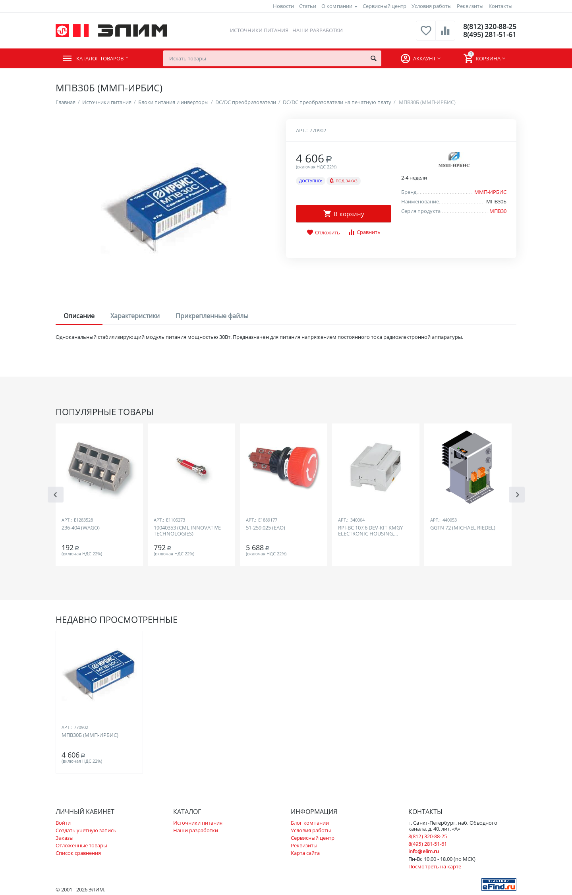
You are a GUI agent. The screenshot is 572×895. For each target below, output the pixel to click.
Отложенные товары (81, 845)
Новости (283, 6)
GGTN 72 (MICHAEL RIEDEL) (462, 528)
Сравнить (364, 232)
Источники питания (258, 30)
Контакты (500, 6)
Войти (63, 822)
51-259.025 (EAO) (265, 528)
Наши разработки (317, 30)
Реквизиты (470, 6)
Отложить (323, 232)
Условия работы (432, 6)
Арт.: (301, 130)
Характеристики (135, 315)
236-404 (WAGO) (81, 528)
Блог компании (310, 822)
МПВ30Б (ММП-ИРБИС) (90, 735)
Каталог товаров (103, 58)
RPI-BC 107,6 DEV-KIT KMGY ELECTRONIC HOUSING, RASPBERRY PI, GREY (370, 531)
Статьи (307, 6)
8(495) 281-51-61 (489, 35)
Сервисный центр (384, 6)
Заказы (64, 837)
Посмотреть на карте (434, 866)
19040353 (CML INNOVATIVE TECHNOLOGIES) (187, 531)
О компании (336, 6)
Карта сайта (305, 852)
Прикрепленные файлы (212, 315)
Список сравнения (78, 852)
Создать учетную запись (86, 830)
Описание (79, 315)
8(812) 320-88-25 (489, 27)
